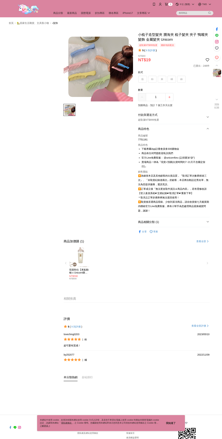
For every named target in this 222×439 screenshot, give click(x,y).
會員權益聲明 (132, 437)
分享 (142, 232)
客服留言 (130, 433)
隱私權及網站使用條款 (87, 433)
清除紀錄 (216, 106)
